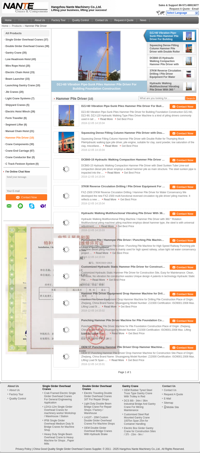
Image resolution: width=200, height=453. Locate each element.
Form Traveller (14, 118)
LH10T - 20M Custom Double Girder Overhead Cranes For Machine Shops (99, 420)
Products (23, 20)
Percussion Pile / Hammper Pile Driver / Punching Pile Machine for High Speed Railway (123, 239)
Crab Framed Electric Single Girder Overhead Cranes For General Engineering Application (60, 398)
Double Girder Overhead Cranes (24, 46)
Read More (106, 119)
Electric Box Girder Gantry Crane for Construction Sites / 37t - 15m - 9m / (140, 431)
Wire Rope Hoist (15, 65)
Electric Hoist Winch (17, 111)
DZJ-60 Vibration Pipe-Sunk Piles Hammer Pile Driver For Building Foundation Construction (165, 36)
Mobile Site (171, 407)
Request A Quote (179, 8)
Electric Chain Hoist (17, 72)
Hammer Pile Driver (17, 137)
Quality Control (80, 20)
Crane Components (17, 144)
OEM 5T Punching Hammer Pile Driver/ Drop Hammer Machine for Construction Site (123, 347)
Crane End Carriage (17, 150)
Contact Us (101, 20)
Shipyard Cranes (15, 105)
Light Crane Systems (18, 98)
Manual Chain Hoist (17, 131)
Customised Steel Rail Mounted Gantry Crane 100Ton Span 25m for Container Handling (137, 419)
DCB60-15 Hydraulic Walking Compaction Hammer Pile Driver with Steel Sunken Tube (164, 61)
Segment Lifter (14, 124)
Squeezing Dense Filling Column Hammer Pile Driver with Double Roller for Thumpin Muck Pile (165, 48)
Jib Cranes (11, 91)
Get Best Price (125, 119)
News (143, 20)
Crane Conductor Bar (18, 157)
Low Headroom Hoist (18, 59)
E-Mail (167, 398)
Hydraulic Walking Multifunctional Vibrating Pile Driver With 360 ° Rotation (164, 86)
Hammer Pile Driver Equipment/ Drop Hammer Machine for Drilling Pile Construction (123, 293)
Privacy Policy (23, 449)
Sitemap (168, 402)
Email (195, 8)
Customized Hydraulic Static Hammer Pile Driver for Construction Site (123, 266)
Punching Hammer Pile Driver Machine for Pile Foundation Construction (123, 320)
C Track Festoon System (20, 163)
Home (8, 20)
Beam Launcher (14, 78)
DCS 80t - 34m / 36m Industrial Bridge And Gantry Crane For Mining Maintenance (140, 405)
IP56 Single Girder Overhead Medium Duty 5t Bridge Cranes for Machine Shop (59, 425)
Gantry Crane (13, 52)
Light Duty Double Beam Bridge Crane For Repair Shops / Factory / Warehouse (98, 408)
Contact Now (26, 197)
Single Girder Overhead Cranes (24, 39)
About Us (40, 20)
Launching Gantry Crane (20, 85)
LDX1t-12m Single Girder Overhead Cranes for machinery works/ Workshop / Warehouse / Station (60, 411)
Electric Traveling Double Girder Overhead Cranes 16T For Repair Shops (98, 396)
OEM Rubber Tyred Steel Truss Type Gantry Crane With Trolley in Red (138, 393)
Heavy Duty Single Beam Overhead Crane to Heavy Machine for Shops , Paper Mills (59, 439)
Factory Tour (58, 20)
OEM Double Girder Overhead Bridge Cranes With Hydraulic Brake (98, 431)
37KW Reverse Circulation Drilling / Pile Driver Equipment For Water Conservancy (165, 73)
